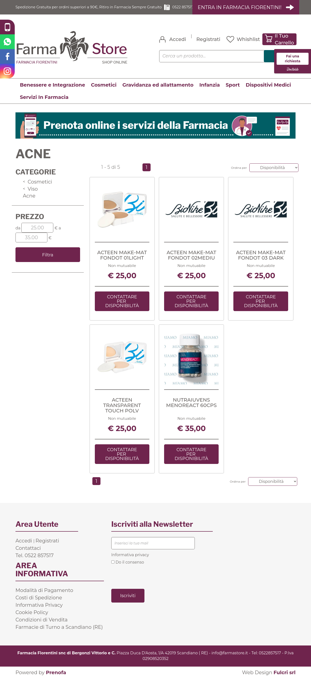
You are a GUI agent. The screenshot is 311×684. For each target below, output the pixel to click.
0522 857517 (184, 10)
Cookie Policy (31, 618)
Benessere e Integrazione (52, 90)
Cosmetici (103, 90)
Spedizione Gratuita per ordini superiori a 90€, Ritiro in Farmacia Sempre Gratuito (86, 10)
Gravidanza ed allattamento (157, 90)
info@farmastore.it (230, 658)
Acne (29, 201)
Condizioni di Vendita (41, 625)
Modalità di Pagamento (44, 596)
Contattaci (28, 554)
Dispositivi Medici (268, 90)
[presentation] (148, 582)
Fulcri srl (284, 678)
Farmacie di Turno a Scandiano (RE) (59, 633)
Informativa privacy (130, 560)
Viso (30, 194)
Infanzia (209, 90)
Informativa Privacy (39, 611)
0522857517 (270, 658)
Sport (233, 90)
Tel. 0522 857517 (34, 561)
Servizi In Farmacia (44, 103)
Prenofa (56, 678)
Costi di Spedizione (38, 603)
